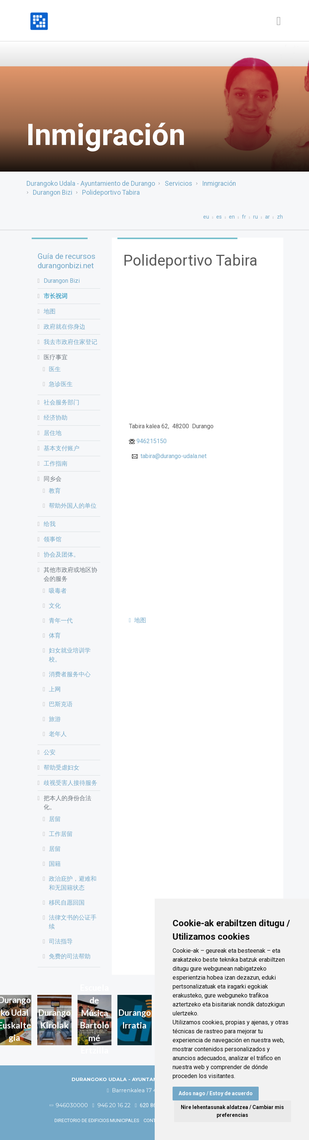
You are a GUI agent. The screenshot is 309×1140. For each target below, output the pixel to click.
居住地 (53, 432)
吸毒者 (58, 590)
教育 (55, 490)
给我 (50, 523)
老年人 (58, 733)
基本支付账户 (61, 448)
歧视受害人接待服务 (70, 782)
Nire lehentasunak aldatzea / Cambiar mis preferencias (232, 1111)
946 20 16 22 (111, 1105)
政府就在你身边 (64, 326)
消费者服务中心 (70, 674)
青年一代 (61, 620)
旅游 (55, 719)
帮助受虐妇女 (61, 767)
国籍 (55, 863)
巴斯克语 (61, 704)
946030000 (69, 1105)
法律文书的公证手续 (73, 922)
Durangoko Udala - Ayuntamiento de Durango (90, 183)
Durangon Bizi (52, 192)
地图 (50, 311)
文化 (55, 605)
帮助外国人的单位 (73, 505)
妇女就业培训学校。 (70, 655)
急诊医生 (61, 384)
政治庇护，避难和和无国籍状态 (73, 883)
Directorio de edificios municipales (96, 1120)
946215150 (151, 441)
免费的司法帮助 (70, 956)
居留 (55, 819)
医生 (55, 369)
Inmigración (219, 183)
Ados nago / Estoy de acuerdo (216, 1093)
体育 (55, 635)
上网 (55, 689)
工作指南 (55, 463)
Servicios (178, 183)
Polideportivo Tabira (111, 192)
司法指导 (61, 941)
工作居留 (61, 833)
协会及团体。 (61, 554)
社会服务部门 (61, 402)
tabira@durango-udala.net (173, 456)
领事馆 (53, 539)
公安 (50, 752)
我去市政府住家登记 (70, 341)
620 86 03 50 (153, 1105)
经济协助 (55, 417)
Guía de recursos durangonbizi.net (66, 261)
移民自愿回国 (67, 902)
